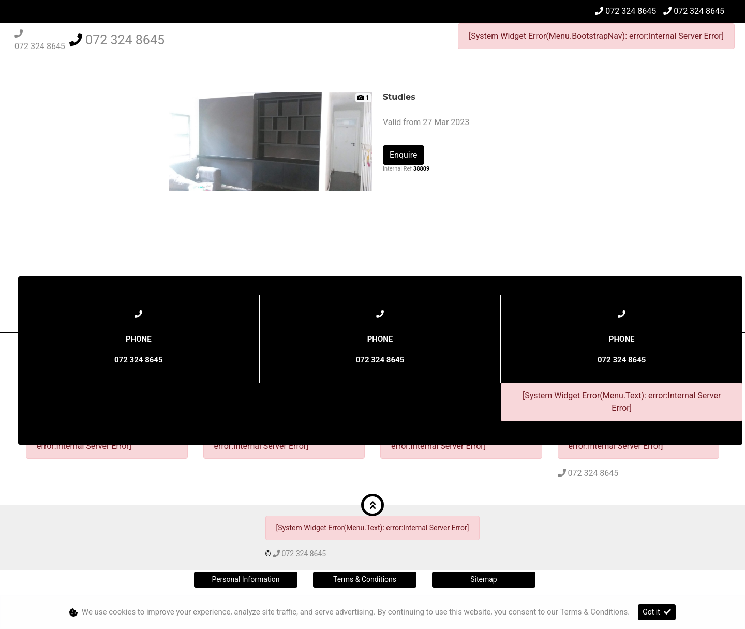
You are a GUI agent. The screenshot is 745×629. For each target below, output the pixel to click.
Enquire (404, 155)
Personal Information (245, 579)
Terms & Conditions (364, 579)
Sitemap (483, 579)
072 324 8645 (630, 11)
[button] (372, 505)
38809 (421, 168)
